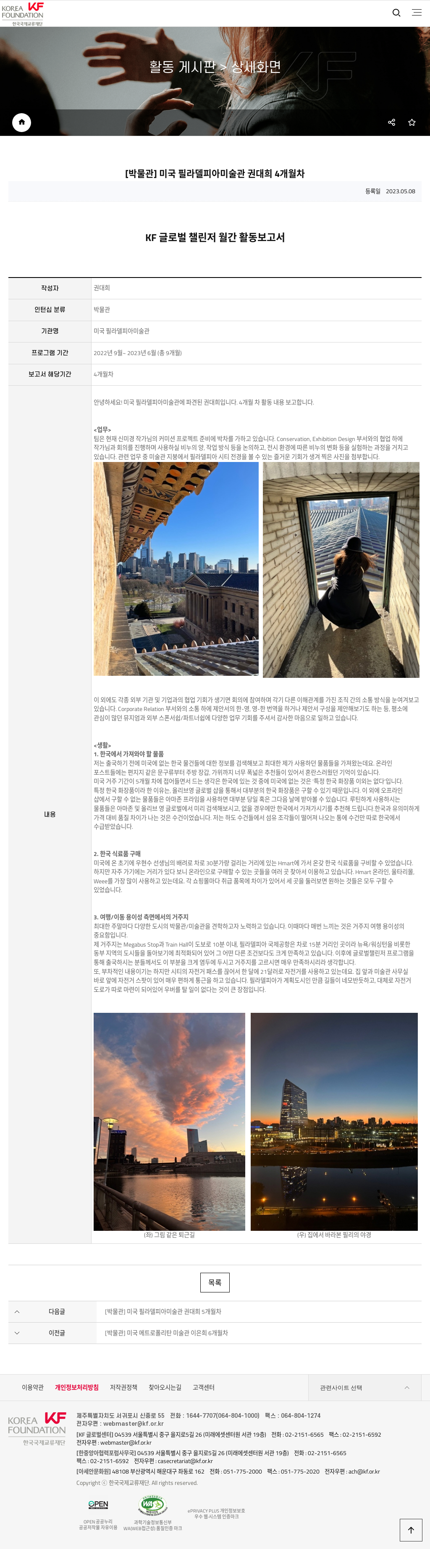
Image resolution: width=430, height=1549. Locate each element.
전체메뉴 (417, 12)
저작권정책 (123, 1387)
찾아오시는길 (165, 1387)
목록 (215, 1282)
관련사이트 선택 (365, 1387)
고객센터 (204, 1387)
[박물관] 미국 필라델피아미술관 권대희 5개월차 (163, 1311)
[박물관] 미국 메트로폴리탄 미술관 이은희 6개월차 (166, 1333)
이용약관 (33, 1387)
